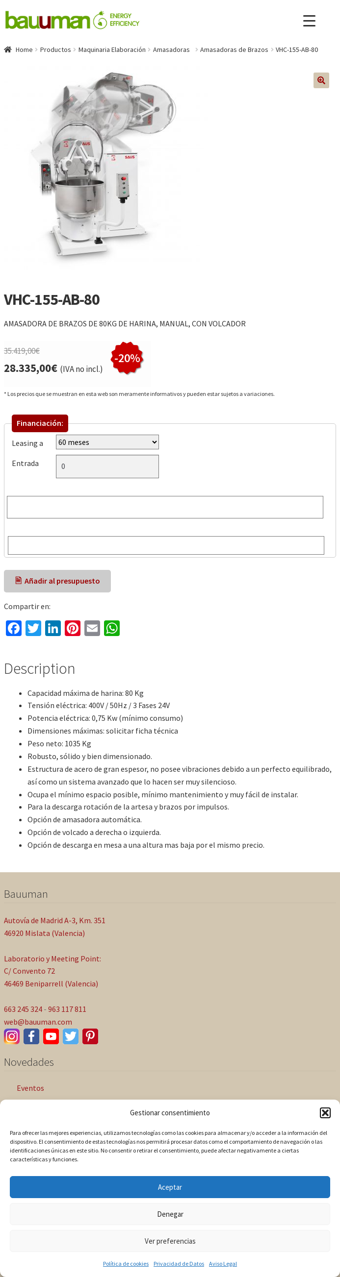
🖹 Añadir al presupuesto (57, 581)
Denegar (170, 1214)
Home (24, 49)
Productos (55, 49)
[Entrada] (107, 466)
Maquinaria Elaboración (112, 49)
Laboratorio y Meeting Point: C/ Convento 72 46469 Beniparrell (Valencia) (52, 971)
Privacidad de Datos (179, 1263)
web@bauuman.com (38, 1022)
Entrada (27, 463)
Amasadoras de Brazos (234, 49)
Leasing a (27, 443)
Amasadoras (173, 49)
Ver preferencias (170, 1241)
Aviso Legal (223, 1263)
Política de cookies (126, 1263)
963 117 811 (67, 1009)
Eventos (30, 1088)
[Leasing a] (107, 442)
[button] (325, 1113)
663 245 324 (23, 1009)
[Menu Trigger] (309, 20)
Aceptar (170, 1187)
